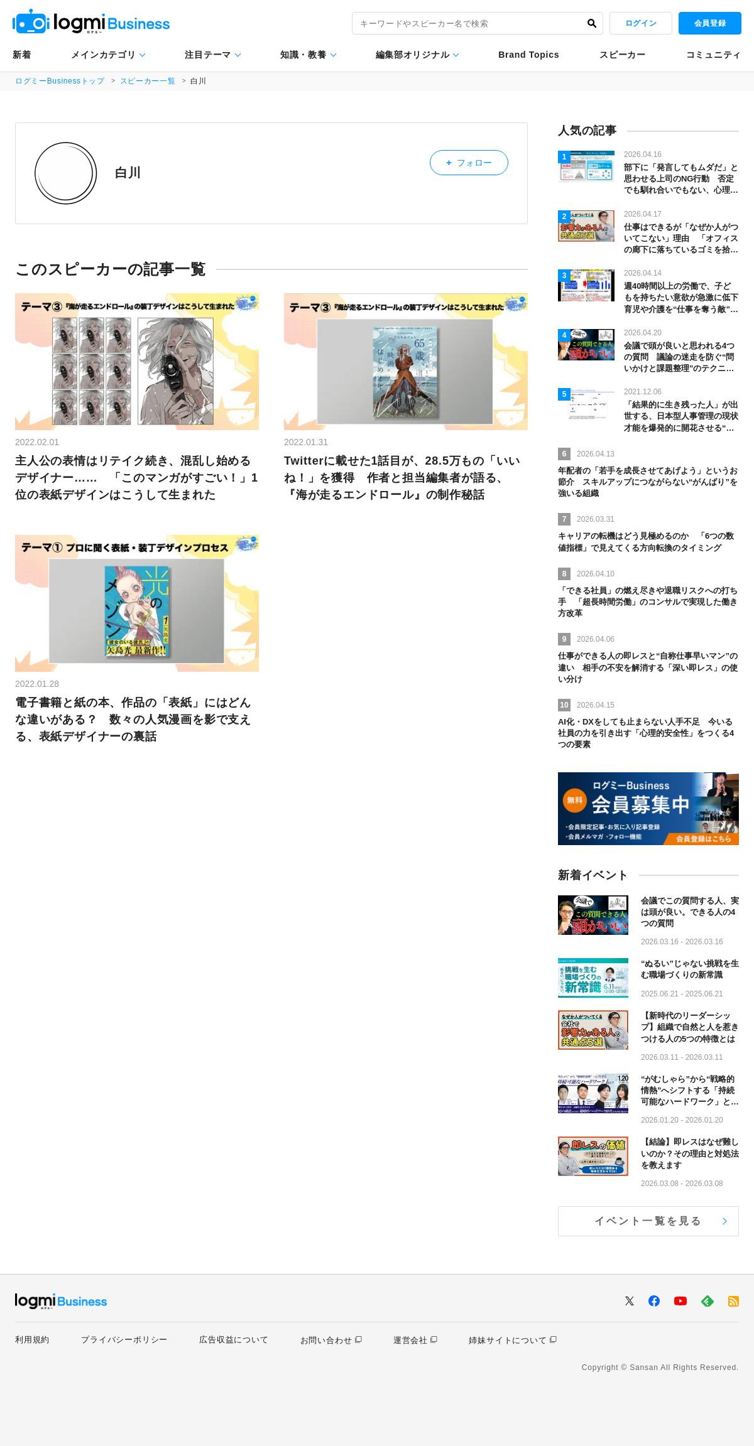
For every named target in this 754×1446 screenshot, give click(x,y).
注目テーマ (208, 55)
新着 (22, 55)
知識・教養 (303, 55)
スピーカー (622, 55)
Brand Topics (528, 55)
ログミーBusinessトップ (60, 81)
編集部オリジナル (413, 55)
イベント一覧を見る (648, 1221)
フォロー (477, 160)
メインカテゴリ (103, 55)
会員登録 (710, 23)
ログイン (641, 23)
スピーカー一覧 (149, 81)
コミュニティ (713, 55)
